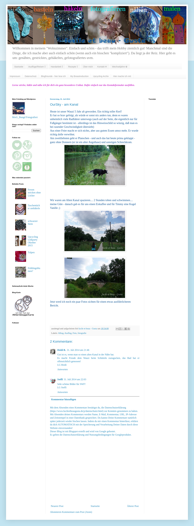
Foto (75, 333)
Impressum (15, 76)
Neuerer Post (57, 506)
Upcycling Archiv (101, 76)
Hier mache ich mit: (122, 76)
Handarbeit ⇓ (57, 66)
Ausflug (68, 333)
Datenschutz (31, 76)
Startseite (18, 66)
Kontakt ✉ (102, 66)
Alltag (61, 333)
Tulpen (31, 252)
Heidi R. (61, 350)
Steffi (60, 379)
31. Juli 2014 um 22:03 (75, 379)
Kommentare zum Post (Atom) (77, 512)
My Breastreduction (79, 76)
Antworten (62, 369)
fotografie (82, 333)
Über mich (88, 66)
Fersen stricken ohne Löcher (34, 192)
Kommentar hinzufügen (63, 399)
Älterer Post (133, 506)
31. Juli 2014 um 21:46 (78, 350)
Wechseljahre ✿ (119, 66)
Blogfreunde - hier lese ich (53, 76)
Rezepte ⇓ (73, 66)
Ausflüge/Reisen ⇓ (37, 66)
